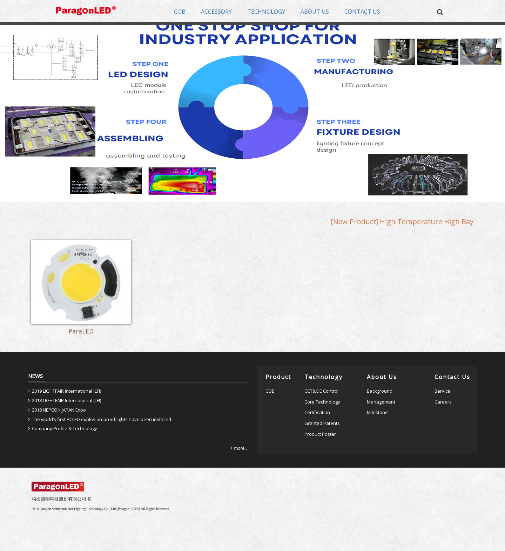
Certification (317, 412)
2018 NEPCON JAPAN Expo (59, 410)
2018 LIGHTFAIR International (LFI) (66, 400)
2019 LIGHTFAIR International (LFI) (66, 391)
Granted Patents (322, 423)
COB (270, 391)
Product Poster (320, 434)
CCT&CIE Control (321, 391)
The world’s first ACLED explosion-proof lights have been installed (101, 419)
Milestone (377, 412)
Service (442, 391)
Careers (443, 402)
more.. (240, 448)
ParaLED (81, 333)
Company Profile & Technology (64, 428)
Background (379, 391)
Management (381, 402)
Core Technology (322, 402)
